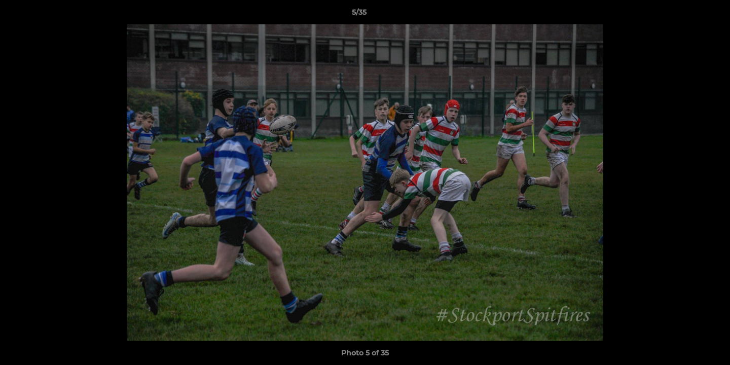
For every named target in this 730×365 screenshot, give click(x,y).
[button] (687, 14)
